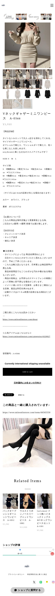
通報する (21, 395)
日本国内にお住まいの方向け (27, 383)
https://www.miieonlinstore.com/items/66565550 (26, 412)
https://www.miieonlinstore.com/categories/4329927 (26, 336)
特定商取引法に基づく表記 (37, 574)
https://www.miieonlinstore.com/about (20, 319)
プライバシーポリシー (16, 574)
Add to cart (27, 372)
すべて (20, 553)
